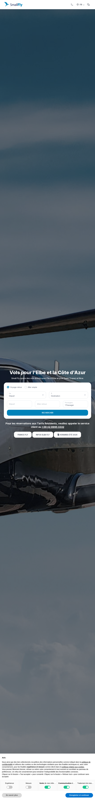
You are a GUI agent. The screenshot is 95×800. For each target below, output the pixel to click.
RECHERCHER (47, 413)
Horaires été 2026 (67, 435)
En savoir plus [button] (12, 795)
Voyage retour (16, 387)
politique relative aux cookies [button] (73, 767)
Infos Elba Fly (43, 435)
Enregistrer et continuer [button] (79, 795)
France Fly (23, 435)
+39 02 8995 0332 (53, 426)
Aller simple (32, 387)
